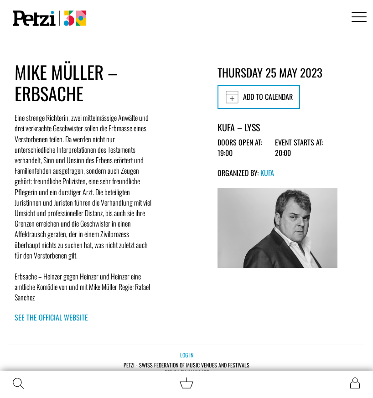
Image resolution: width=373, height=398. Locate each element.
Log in (186, 355)
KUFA (267, 172)
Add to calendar (259, 97)
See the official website (51, 317)
